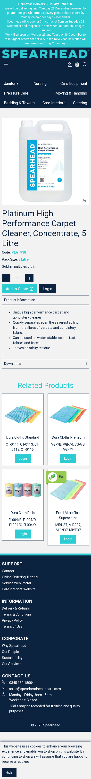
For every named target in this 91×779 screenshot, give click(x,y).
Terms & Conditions (17, 614)
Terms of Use (12, 626)
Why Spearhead (14, 646)
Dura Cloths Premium (68, 443)
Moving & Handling (71, 93)
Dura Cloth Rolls (22, 519)
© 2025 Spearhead (45, 725)
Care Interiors (54, 103)
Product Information (19, 300)
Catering (80, 103)
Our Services (11, 664)
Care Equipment (73, 83)
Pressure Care (16, 93)
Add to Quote (19, 289)
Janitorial (11, 83)
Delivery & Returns (16, 608)
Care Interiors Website (19, 589)
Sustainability (12, 658)
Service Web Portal (16, 583)
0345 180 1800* (18, 682)
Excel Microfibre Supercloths (68, 522)
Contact (8, 571)
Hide (9, 772)
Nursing (40, 83)
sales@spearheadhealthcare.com (31, 688)
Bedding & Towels (19, 103)
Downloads (12, 364)
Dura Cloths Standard (22, 443)
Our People (10, 652)
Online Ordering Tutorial (20, 577)
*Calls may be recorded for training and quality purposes (44, 708)
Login (47, 289)
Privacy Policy (12, 620)
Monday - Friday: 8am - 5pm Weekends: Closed (27, 697)
